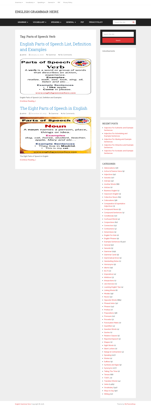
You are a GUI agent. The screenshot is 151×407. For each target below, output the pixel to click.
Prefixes (107, 310)
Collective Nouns (111, 197)
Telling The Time (110, 371)
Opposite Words (110, 300)
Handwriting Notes (111, 261)
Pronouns (108, 316)
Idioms (106, 268)
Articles (107, 187)
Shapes (107, 342)
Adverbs (107, 178)
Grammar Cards (110, 255)
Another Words (110, 184)
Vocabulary (29, 2)
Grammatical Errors (111, 258)
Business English (110, 191)
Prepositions (109, 313)
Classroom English (111, 194)
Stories (107, 358)
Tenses (107, 375)
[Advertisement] (118, 83)
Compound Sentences (113, 213)
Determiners (109, 232)
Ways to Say (109, 391)
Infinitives (107, 277)
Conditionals (109, 216)
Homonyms (108, 264)
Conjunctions (109, 222)
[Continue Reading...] (28, 101)
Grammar (18, 2)
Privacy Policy (67, 2)
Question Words (110, 329)
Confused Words (110, 219)
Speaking (41, 2)
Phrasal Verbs (109, 303)
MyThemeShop (130, 404)
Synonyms (108, 368)
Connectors (108, 226)
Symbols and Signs (111, 365)
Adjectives (108, 174)
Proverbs (107, 319)
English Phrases (110, 238)
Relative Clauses (110, 336)
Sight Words (109, 345)
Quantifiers (108, 326)
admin (23, 55)
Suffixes (107, 362)
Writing (107, 394)
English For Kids (110, 235)
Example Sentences (112, 242)
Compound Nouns (111, 209)
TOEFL (107, 378)
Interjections (109, 281)
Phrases (107, 307)
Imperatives (108, 274)
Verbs (106, 384)
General (51, 2)
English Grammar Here (37, 11)
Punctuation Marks (111, 323)
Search (134, 22)
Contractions (109, 229)
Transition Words (110, 381)
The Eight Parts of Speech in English (53, 108)
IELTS (106, 271)
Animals (107, 181)
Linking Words (109, 290)
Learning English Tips (112, 287)
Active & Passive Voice (113, 171)
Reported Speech (111, 339)
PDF (59, 2)
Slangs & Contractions (112, 352)
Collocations (109, 200)
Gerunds (107, 248)
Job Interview (109, 284)
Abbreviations (109, 168)
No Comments (66, 55)
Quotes (107, 332)
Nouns (106, 297)
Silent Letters (109, 349)
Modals (107, 294)
